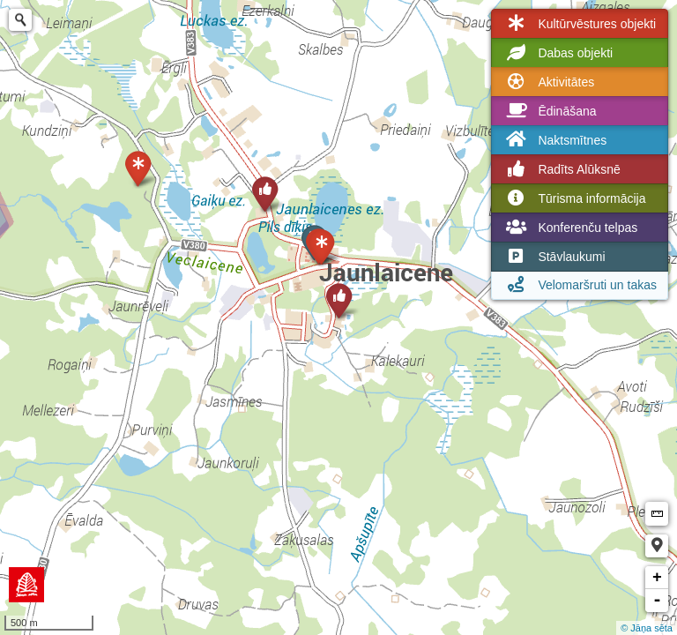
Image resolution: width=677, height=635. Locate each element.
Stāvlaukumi (553, 257)
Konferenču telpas (569, 227)
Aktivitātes (548, 82)
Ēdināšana (549, 111)
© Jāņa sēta (647, 628)
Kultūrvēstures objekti (579, 24)
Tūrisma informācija (573, 198)
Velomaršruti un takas (579, 285)
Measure (656, 514)
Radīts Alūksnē (561, 169)
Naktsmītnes (554, 139)
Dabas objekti (557, 53)
